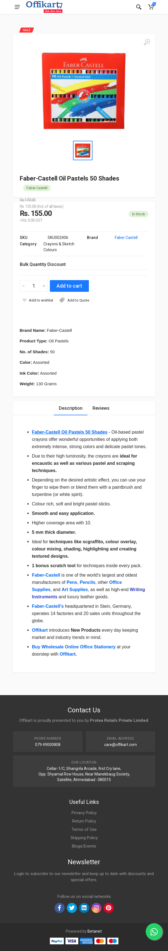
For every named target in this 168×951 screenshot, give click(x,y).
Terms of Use (84, 829)
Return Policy (84, 821)
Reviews (100, 408)
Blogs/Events (84, 846)
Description (70, 408)
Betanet (94, 931)
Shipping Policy (84, 837)
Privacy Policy (84, 812)
